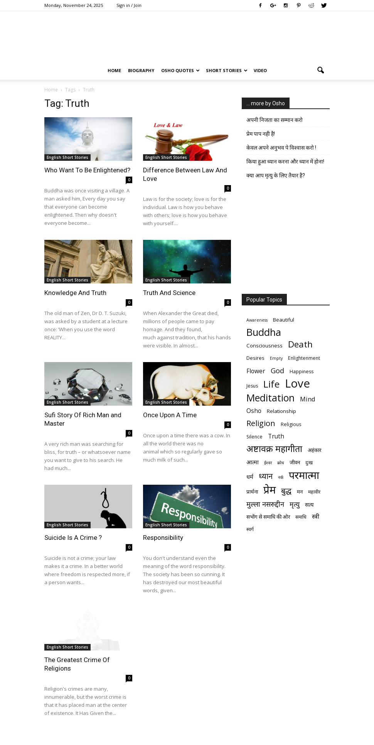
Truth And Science (169, 293)
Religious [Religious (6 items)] (291, 424)
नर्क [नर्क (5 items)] (280, 477)
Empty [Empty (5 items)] (276, 358)
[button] (320, 70)
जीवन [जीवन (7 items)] (295, 462)
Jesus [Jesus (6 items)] (252, 386)
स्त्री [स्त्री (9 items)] (315, 516)
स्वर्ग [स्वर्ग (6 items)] (250, 529)
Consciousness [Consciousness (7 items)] (264, 345)
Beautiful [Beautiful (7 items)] (283, 319)
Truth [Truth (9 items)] (276, 436)
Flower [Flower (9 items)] (255, 371)
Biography (141, 70)
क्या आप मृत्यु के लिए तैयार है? (275, 175)
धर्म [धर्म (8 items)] (249, 476)
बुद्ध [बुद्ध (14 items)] (286, 491)
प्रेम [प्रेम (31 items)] (269, 489)
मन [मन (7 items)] (300, 491)
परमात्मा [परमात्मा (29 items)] (304, 475)
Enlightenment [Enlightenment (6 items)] (304, 358)
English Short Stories (67, 157)
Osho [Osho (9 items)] (253, 411)
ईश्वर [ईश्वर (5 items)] (268, 462)
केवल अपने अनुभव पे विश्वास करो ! (281, 148)
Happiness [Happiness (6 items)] (301, 371)
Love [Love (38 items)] (297, 383)
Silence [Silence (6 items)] (254, 436)
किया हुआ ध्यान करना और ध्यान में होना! (285, 161)
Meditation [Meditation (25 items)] (270, 398)
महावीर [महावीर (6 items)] (314, 492)
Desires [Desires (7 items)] (255, 357)
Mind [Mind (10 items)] (307, 399)
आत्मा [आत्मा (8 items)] (252, 462)
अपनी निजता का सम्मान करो (274, 120)
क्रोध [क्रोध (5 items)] (280, 462)
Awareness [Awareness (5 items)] (257, 320)
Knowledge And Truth (75, 293)
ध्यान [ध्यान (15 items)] (266, 476)
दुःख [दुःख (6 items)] (309, 462)
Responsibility (163, 537)
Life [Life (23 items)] (271, 384)
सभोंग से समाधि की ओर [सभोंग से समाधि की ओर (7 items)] (268, 516)
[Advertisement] (285, 238)
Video (260, 70)
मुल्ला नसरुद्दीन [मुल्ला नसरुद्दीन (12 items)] (265, 504)
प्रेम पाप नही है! (260, 134)
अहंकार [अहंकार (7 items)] (314, 450)
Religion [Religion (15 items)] (260, 423)
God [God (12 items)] (277, 370)
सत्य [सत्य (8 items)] (309, 504)
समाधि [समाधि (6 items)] (301, 517)
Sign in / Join (129, 5)
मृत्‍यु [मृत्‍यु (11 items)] (295, 504)
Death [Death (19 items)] (300, 344)
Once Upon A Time (170, 415)
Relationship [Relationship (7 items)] (281, 411)
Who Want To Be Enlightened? (87, 170)
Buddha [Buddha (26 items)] (263, 332)
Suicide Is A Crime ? (73, 537)
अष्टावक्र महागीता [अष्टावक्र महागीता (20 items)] (274, 449)
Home (114, 70)
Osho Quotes (180, 70)
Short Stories (227, 70)
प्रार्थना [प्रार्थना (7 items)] (252, 491)
